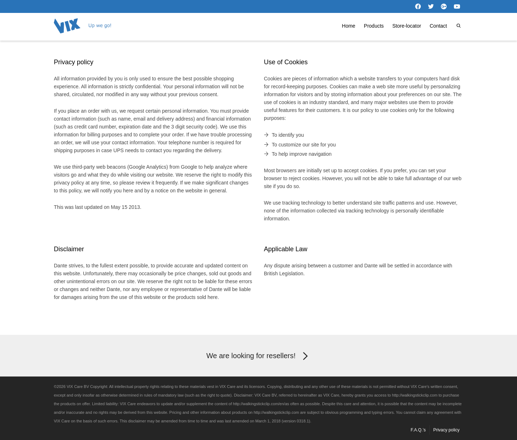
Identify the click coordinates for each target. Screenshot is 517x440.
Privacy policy (446, 429)
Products (374, 26)
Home (348, 26)
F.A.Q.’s (418, 429)
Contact (438, 26)
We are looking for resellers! (258, 356)
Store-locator (406, 26)
